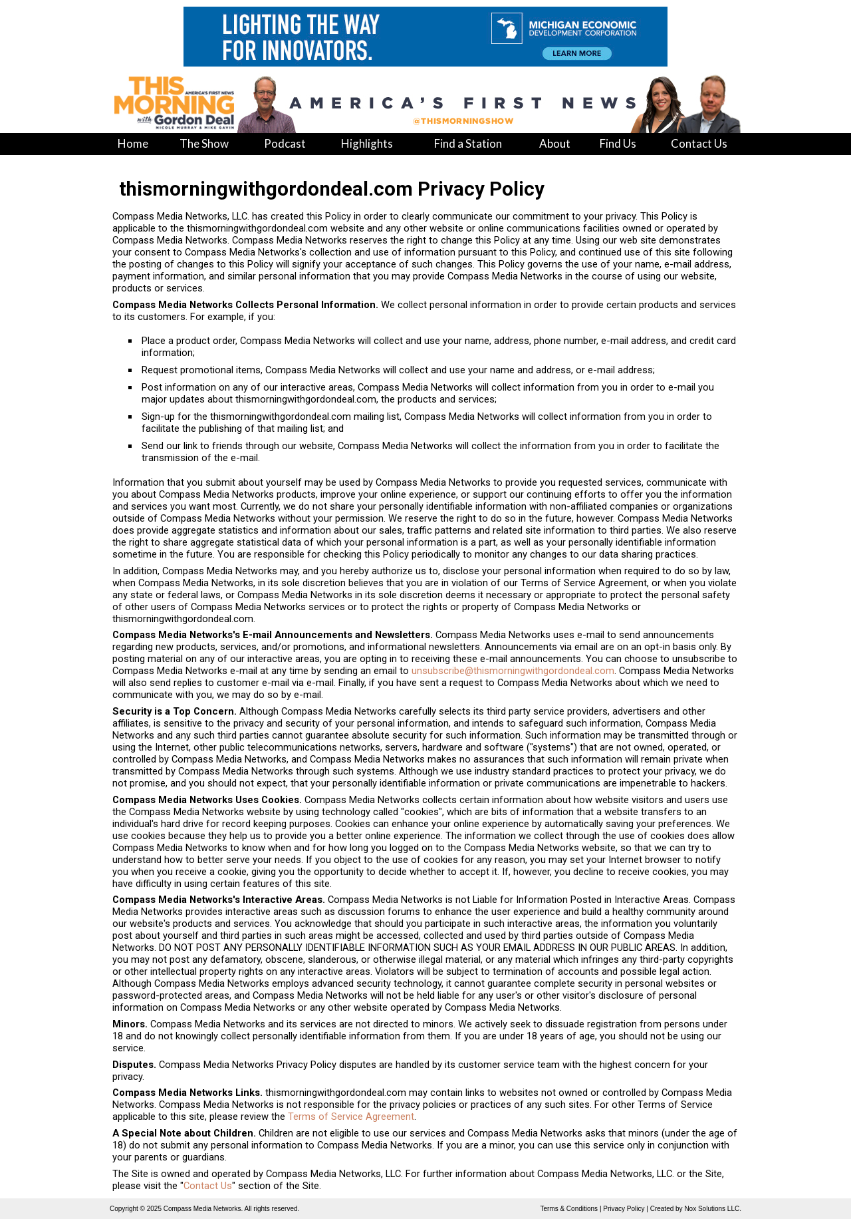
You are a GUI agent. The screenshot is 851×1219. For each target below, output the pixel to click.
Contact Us (207, 1186)
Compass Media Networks (202, 1208)
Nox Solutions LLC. (712, 1208)
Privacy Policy (623, 1208)
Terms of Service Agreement (351, 1117)
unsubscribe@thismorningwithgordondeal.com (513, 671)
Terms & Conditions (569, 1208)
